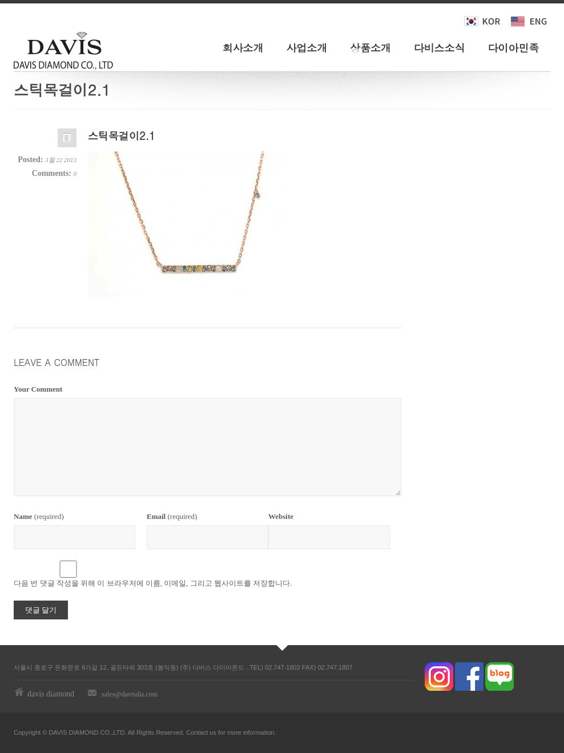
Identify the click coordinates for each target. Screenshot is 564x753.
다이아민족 (513, 48)
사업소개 (306, 48)
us (213, 732)
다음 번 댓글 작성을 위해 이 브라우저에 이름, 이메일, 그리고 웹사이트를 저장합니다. (153, 583)
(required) (39, 516)
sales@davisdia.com (130, 694)
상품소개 (370, 48)
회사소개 (243, 48)
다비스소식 (439, 48)
